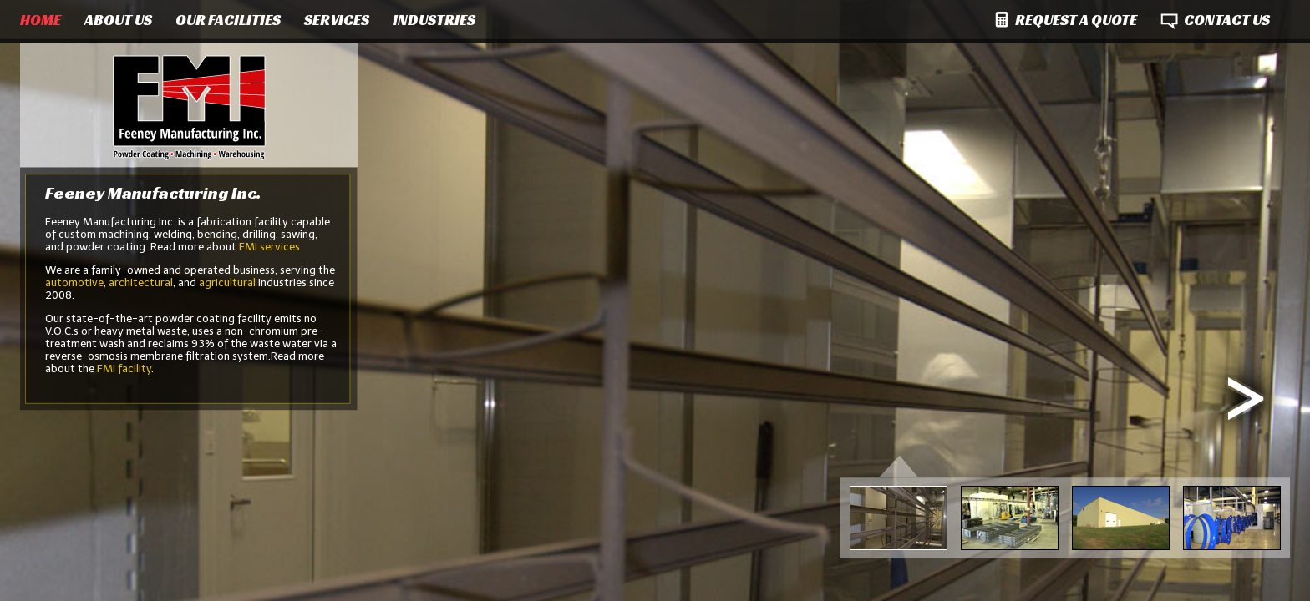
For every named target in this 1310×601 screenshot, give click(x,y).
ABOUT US (118, 19)
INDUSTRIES (434, 19)
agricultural (227, 282)
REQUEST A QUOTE (1076, 19)
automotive (74, 282)
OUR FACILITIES (228, 19)
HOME (40, 19)
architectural (141, 282)
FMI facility (124, 368)
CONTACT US (1227, 19)
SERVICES (336, 19)
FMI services (269, 246)
